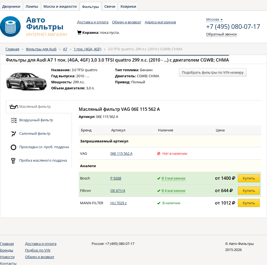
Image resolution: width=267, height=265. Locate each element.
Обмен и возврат (126, 22)
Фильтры (90, 6)
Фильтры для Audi (41, 48)
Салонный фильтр (29, 133)
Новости (7, 256)
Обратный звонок (221, 34)
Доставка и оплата (92, 22)
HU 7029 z (118, 202)
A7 (65, 48)
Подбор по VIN (37, 250)
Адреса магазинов (160, 22)
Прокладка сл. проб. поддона (39, 147)
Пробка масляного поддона (38, 160)
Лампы (32, 6)
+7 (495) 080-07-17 (233, 27)
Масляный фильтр (30, 106)
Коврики (128, 6)
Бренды (6, 250)
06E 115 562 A (121, 153)
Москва (214, 19)
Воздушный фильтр (31, 120)
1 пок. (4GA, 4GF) (87, 48)
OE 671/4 (117, 190)
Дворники (11, 6)
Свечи (109, 6)
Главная (12, 48)
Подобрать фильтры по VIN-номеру (213, 72)
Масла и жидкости (60, 6)
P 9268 (115, 178)
